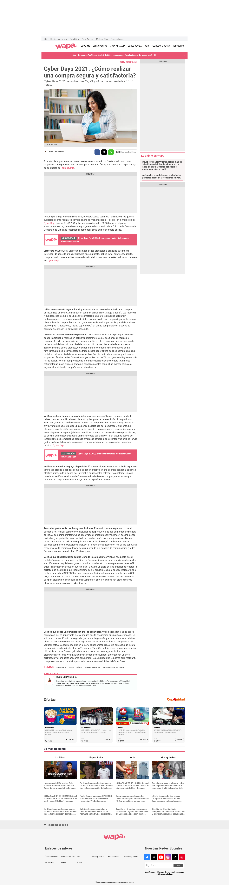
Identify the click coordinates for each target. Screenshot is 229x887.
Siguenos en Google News (126, 152)
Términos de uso (163, 872)
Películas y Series (131, 857)
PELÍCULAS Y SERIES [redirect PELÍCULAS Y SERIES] (161, 46)
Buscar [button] (178, 865)
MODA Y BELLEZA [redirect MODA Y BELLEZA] (117, 46)
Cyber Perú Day (76, 667)
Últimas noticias (51, 857)
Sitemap (80, 862)
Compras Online (92, 667)
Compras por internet (113, 667)
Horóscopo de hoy (58, 39)
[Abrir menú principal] (48, 46)
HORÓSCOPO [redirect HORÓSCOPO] (178, 46)
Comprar (71, 739)
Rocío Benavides (56, 151)
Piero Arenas (87, 39)
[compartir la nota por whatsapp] (111, 152)
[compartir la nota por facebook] (97, 152)
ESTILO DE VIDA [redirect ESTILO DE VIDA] (135, 46)
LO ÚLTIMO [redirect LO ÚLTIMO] (85, 46)
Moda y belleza (98, 857)
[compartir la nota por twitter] (104, 152)
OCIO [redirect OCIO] (146, 46)
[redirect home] (66, 46)
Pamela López (117, 39)
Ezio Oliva (74, 39)
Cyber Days (49, 223)
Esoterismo (49, 862)
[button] (184, 55)
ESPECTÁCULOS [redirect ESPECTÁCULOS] (100, 46)
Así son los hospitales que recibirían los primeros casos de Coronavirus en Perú (162, 176)
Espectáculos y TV (68, 857)
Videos (63, 862)
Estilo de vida (113, 857)
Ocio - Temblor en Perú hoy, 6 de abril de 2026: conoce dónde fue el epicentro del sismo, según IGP (114, 55)
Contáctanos (150, 872)
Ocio (78, 857)
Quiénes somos (177, 872)
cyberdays (61, 667)
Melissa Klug (102, 39)
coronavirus (68, 168)
